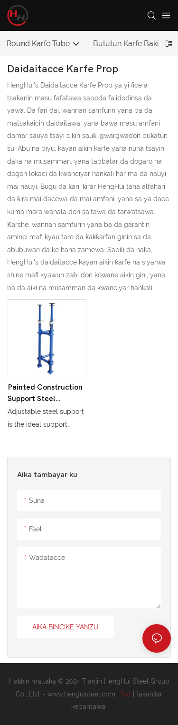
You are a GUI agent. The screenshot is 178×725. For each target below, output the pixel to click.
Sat (127, 694)
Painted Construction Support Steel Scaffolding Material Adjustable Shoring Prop (45, 393)
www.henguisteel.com (82, 694)
